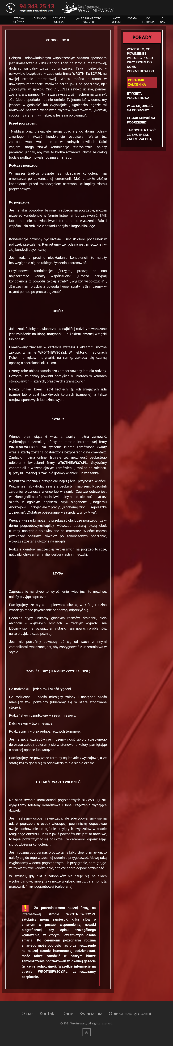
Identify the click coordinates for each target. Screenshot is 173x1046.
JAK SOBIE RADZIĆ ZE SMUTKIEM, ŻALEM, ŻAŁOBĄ (141, 135)
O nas (27, 1013)
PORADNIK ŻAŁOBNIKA (137, 82)
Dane (67, 1013)
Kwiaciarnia (91, 1013)
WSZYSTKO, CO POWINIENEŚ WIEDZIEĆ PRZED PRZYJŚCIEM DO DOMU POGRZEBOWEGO (140, 60)
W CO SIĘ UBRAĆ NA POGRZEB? (140, 108)
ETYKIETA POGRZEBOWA (138, 96)
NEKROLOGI (39, 18)
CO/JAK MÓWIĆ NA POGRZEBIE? (141, 120)
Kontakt (48, 1013)
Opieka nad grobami (130, 1013)
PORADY (132, 18)
